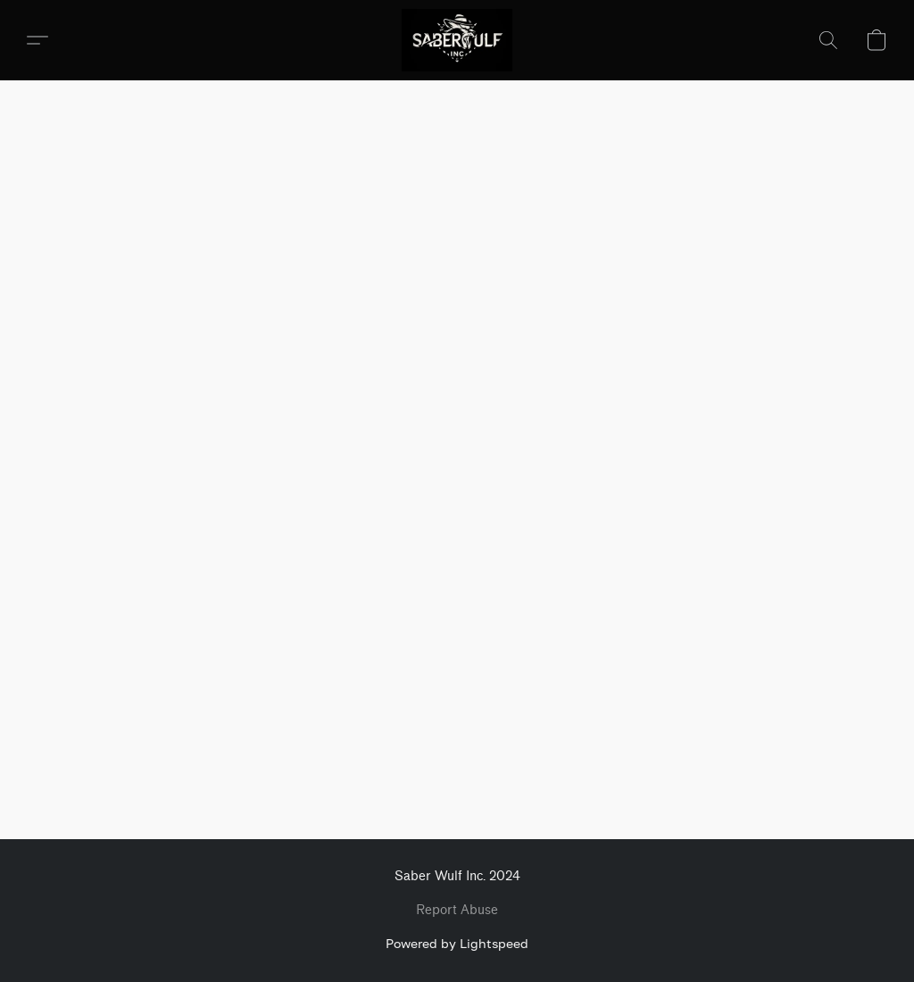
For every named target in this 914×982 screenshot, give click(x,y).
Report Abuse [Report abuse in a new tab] (457, 910)
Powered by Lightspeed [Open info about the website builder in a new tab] (457, 943)
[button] (457, 40)
